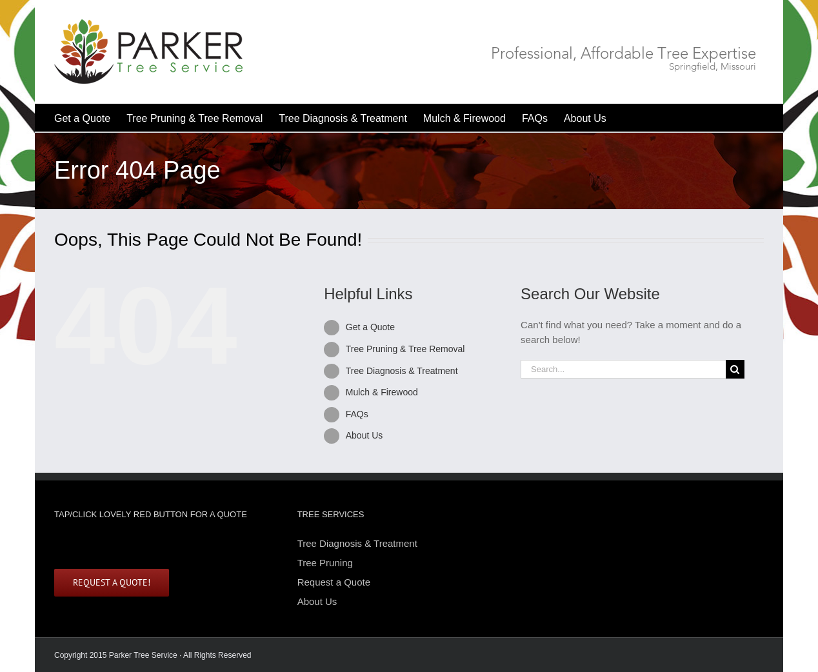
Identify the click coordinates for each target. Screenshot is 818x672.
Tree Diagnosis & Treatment (402, 371)
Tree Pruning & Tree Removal (405, 349)
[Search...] (623, 369)
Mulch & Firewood (382, 392)
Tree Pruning (325, 562)
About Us (364, 435)
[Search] (735, 369)
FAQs (357, 414)
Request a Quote (333, 582)
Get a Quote (370, 327)
